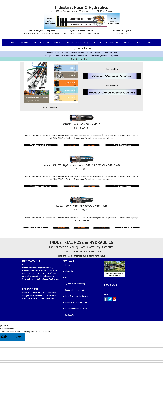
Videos (149, 42)
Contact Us (69, 315)
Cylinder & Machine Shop (77, 42)
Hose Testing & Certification (106, 42)
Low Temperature (68, 55)
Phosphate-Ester (52, 55)
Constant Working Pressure (57, 52)
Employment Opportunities (76, 302)
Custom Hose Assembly (75, 290)
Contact (138, 42)
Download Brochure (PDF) (76, 308)
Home (13, 42)
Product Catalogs (41, 42)
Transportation (83, 55)
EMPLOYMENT (30, 288)
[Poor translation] (18, 337)
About (126, 42)
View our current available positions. (38, 298)
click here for (42, 279)
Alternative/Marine (99, 55)
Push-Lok (113, 52)
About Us (69, 271)
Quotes (57, 42)
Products (25, 42)
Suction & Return (101, 52)
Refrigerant (113, 55)
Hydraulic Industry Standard (81, 52)
